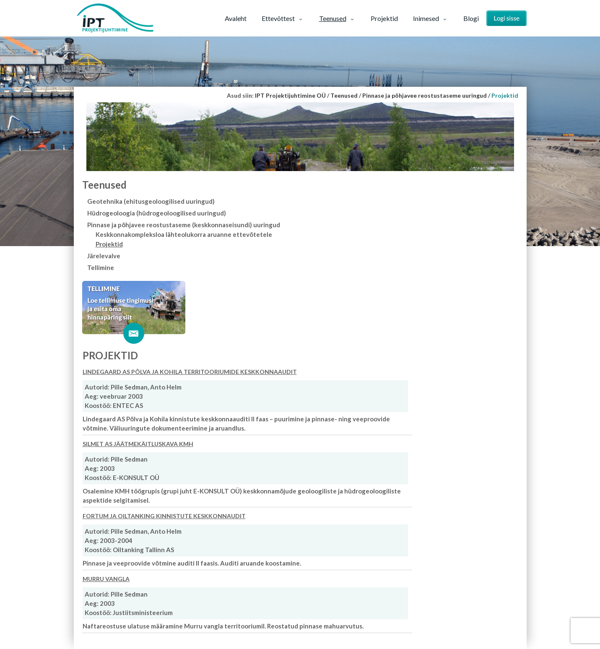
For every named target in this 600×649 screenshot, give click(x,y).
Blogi (471, 18)
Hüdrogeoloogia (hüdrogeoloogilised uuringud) (156, 213)
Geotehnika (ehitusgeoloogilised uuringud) (151, 201)
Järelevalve (103, 256)
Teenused (337, 18)
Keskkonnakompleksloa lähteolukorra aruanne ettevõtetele (184, 234)
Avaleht (236, 18)
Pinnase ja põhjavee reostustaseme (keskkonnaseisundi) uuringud (183, 224)
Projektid (384, 18)
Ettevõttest (283, 18)
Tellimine (100, 267)
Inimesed (430, 18)
